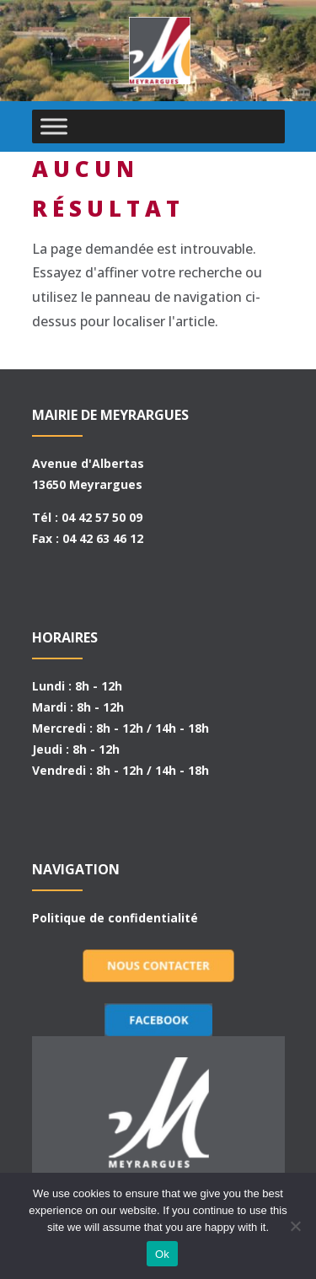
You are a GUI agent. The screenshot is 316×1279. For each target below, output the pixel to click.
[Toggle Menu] (53, 126)
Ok (162, 1254)
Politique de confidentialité (115, 918)
